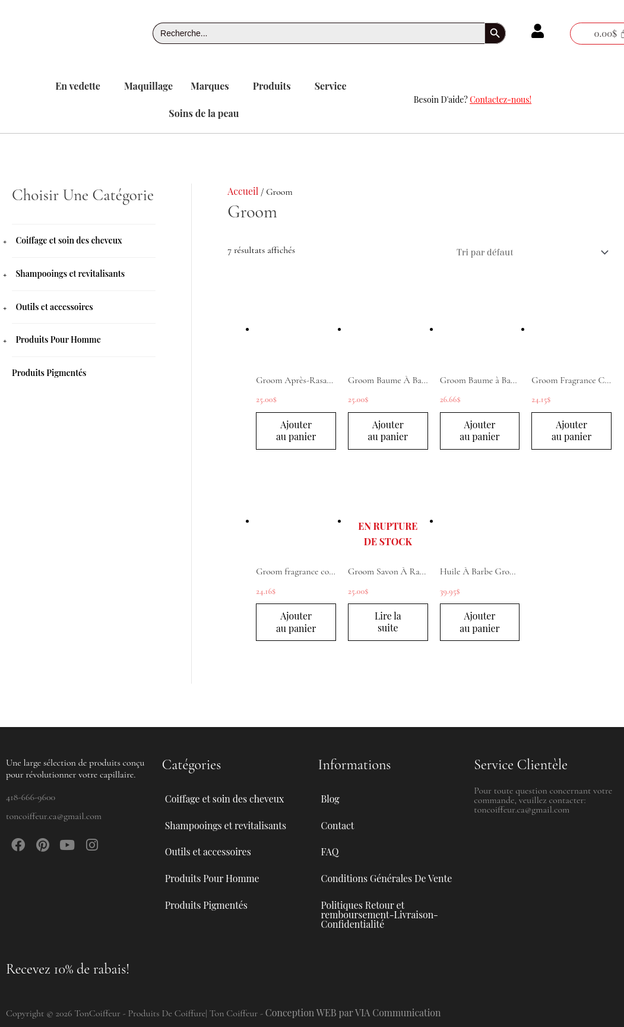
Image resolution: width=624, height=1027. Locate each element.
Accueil (242, 191)
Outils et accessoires (54, 305)
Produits (272, 86)
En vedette (77, 86)
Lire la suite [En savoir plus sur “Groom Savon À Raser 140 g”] (388, 622)
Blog (330, 795)
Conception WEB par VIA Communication (353, 1012)
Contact (337, 822)
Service (331, 86)
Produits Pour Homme (57, 338)
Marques (210, 86)
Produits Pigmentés (49, 371)
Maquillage (148, 86)
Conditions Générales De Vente (387, 877)
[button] (80, 86)
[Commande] (530, 252)
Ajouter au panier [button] (296, 430)
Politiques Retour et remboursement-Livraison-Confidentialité (380, 914)
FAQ (330, 849)
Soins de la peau (204, 113)
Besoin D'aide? (472, 99)
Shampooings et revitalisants (70, 273)
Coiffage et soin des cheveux (68, 240)
